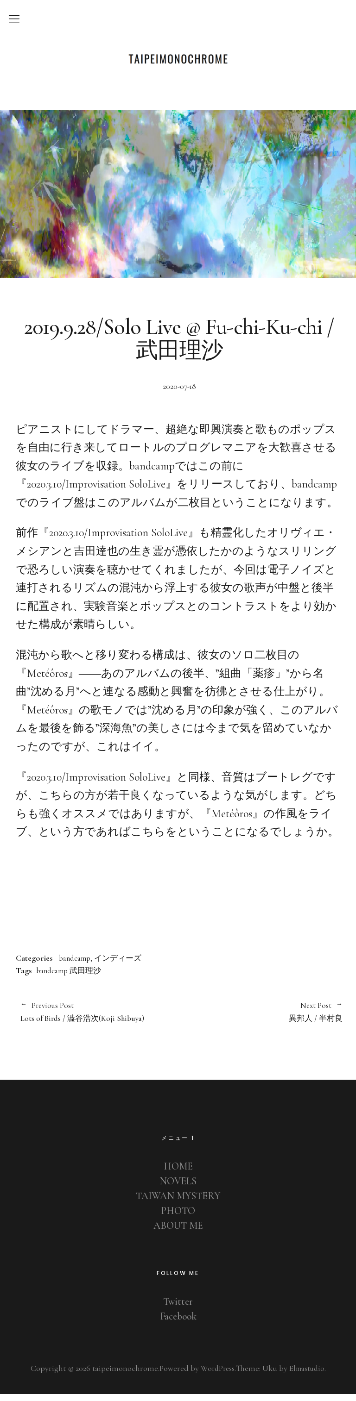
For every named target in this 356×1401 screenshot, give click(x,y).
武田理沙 (91, 975)
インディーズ (124, 963)
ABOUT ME (178, 1232)
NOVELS (178, 1188)
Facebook (178, 1323)
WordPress (215, 1375)
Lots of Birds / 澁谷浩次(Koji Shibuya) (95, 1018)
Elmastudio (307, 1375)
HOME (178, 1173)
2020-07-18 (179, 392)
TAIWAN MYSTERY (178, 1203)
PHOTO (178, 1218)
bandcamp (77, 963)
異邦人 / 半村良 (261, 1018)
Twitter (178, 1308)
